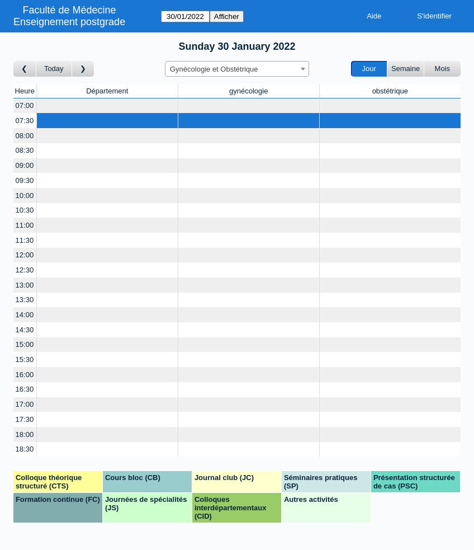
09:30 (25, 180)
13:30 (25, 299)
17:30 (25, 419)
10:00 (25, 195)
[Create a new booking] (107, 106)
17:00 (25, 404)
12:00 (25, 255)
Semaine (405, 68)
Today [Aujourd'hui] (54, 68)
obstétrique (390, 91)
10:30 (25, 210)
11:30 (25, 240)
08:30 (25, 150)
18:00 (25, 434)
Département (107, 91)
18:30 (25, 449)
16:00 (25, 374)
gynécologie (248, 91)
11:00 (25, 225)
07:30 (25, 120)
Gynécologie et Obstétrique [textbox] (214, 69)
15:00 (25, 344)
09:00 (25, 165)
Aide (374, 16)
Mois (442, 68)
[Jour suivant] (83, 69)
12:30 (25, 270)
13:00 (25, 285)
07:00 (25, 105)
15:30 (25, 359)
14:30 (25, 330)
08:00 (25, 135)
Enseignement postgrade (69, 21)
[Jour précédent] (24, 69)
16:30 (25, 389)
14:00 (25, 315)
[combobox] (237, 69)
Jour (369, 68)
